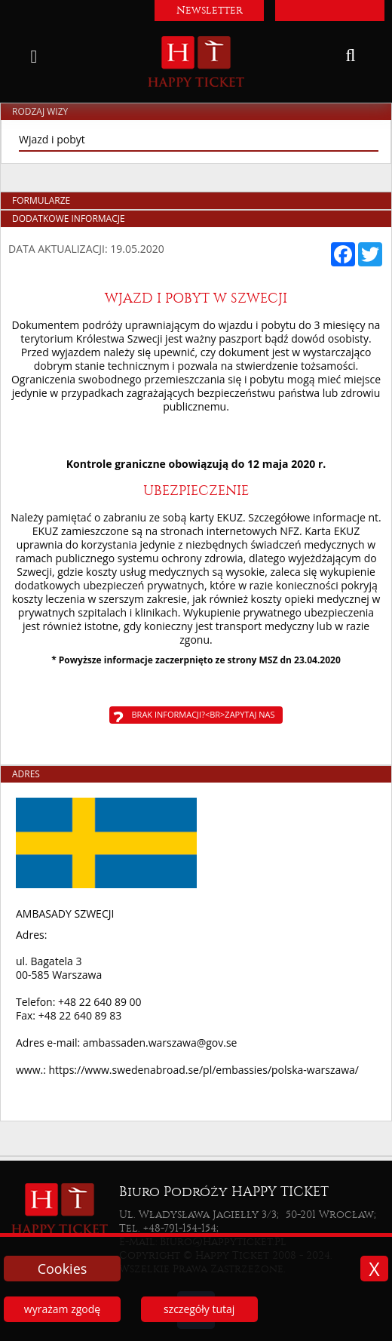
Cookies (62, 1268)
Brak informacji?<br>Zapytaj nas (203, 714)
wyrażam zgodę (62, 1309)
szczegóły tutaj (199, 1309)
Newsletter (209, 10)
